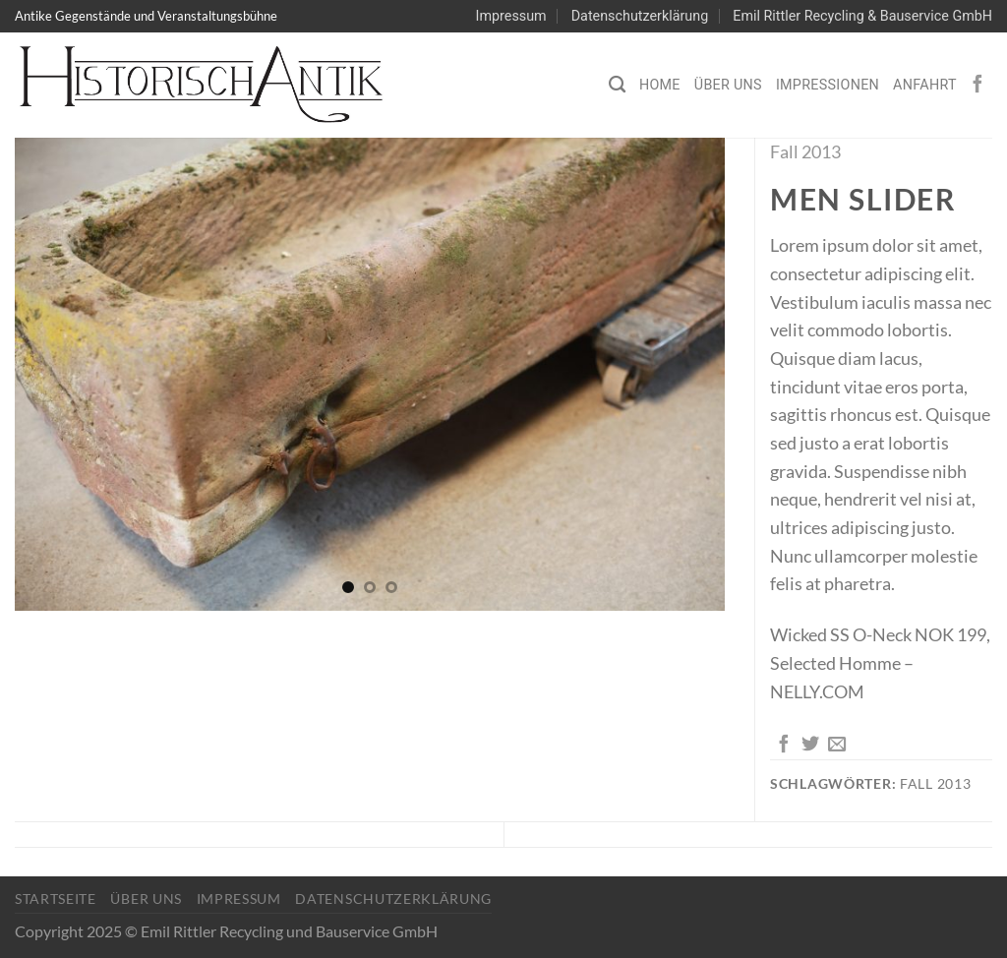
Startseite (55, 898)
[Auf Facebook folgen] (977, 85)
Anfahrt (925, 84)
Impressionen (827, 84)
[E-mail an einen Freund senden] (837, 745)
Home (660, 84)
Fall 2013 (805, 151)
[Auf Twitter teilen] (810, 745)
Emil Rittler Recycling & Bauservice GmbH (862, 16)
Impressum (511, 16)
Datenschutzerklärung (639, 16)
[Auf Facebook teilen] (784, 745)
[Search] (617, 85)
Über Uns (728, 84)
